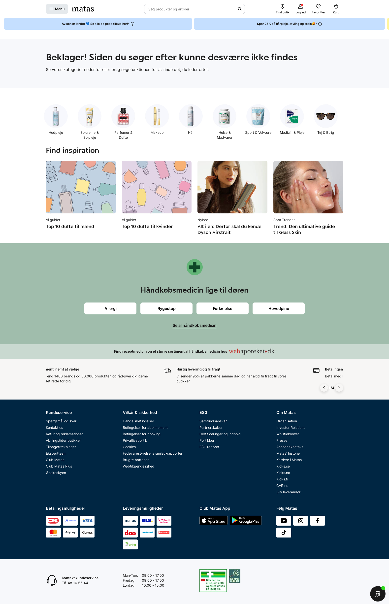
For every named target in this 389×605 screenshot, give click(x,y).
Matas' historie (288, 453)
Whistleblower (287, 434)
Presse (281, 440)
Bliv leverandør (288, 492)
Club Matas (55, 460)
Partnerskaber (211, 427)
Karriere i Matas (289, 460)
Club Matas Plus (59, 466)
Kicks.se (283, 466)
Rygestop (167, 308)
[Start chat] (378, 594)
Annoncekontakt (289, 447)
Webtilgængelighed (138, 466)
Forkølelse (222, 308)
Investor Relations (290, 427)
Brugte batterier (136, 460)
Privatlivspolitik (135, 440)
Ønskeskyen (56, 473)
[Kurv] (336, 9)
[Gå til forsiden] (83, 9)
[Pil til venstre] (324, 388)
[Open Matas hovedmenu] (57, 9)
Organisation (286, 421)
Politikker (206, 440)
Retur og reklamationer (64, 434)
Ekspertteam (56, 453)
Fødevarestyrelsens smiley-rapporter (152, 453)
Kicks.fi (282, 479)
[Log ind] (300, 9)
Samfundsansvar (213, 421)
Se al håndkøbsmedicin (195, 325)
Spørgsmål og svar (61, 421)
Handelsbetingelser (138, 421)
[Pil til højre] (339, 388)
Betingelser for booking (142, 434)
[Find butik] (283, 9)
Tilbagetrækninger (61, 447)
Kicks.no (283, 473)
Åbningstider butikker (63, 440)
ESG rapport (209, 447)
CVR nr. (282, 485)
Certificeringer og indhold (220, 434)
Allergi (110, 308)
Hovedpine (278, 308)
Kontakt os (54, 427)
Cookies (129, 447)
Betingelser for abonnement (145, 427)
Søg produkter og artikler (168, 9)
